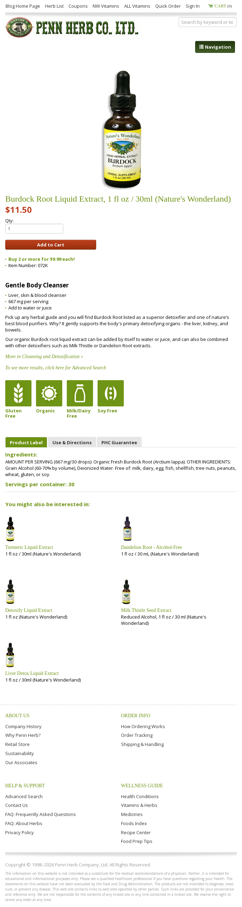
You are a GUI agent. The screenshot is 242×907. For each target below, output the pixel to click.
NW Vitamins (106, 6)
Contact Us (16, 805)
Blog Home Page (23, 6)
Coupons (78, 6)
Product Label (26, 442)
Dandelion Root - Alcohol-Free (151, 547)
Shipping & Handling (142, 744)
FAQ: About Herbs (23, 823)
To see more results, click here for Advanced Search (55, 367)
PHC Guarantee (119, 442)
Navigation (215, 47)
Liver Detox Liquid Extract (32, 673)
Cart (223, 5)
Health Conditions (140, 796)
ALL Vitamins (137, 6)
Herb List (54, 6)
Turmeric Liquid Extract (29, 547)
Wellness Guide (142, 785)
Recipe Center (136, 832)
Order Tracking (136, 735)
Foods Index (134, 823)
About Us (17, 715)
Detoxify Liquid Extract (28, 610)
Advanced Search (24, 796)
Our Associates (21, 762)
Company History (23, 726)
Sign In (193, 6)
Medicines (132, 814)
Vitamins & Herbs (139, 805)
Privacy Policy (19, 832)
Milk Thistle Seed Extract (146, 610)
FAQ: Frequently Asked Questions (40, 814)
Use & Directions (72, 442)
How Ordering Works (143, 726)
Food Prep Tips (136, 841)
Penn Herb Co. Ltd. (72, 27)
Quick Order (168, 6)
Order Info (135, 715)
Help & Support (25, 785)
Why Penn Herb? (23, 735)
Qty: (34, 225)
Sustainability (19, 753)
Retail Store (17, 744)
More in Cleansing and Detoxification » (44, 356)
